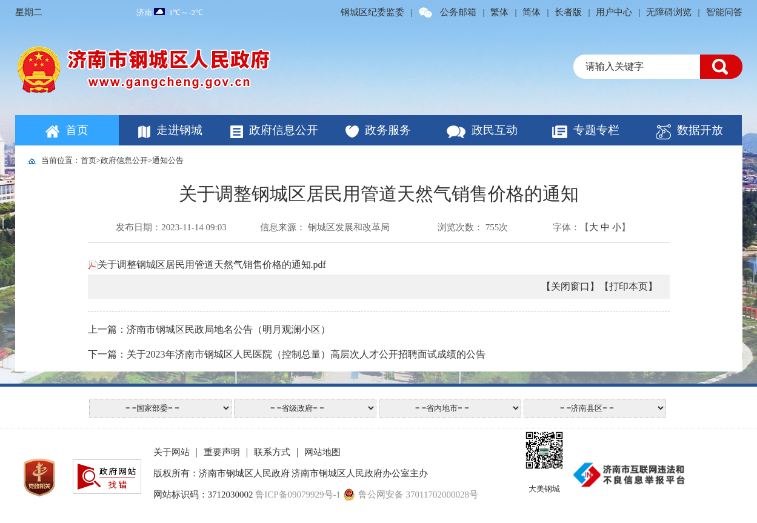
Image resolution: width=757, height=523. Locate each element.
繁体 (499, 12)
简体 (531, 12)
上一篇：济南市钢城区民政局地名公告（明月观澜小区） (209, 329)
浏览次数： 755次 (473, 227)
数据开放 (700, 130)
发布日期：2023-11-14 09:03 (171, 227)
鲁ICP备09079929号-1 (298, 494)
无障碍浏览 (669, 12)
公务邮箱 (458, 12)
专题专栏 (596, 130)
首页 (76, 130)
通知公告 (168, 160)
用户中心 (614, 12)
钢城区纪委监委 (372, 12)
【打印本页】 (628, 286)
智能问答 (724, 12)
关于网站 (171, 452)
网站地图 (322, 452)
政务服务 (388, 130)
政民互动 (495, 130)
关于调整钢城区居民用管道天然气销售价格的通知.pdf (207, 264)
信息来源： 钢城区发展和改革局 (325, 227)
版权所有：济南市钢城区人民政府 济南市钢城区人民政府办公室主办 (291, 473)
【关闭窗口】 (570, 286)
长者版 (568, 12)
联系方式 (272, 452)
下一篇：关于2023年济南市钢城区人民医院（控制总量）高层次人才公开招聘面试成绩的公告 (286, 354)
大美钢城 (544, 488)
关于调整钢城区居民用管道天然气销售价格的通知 (379, 194)
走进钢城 (179, 130)
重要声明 (222, 452)
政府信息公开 (283, 130)
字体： (566, 227)
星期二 (28, 12)
